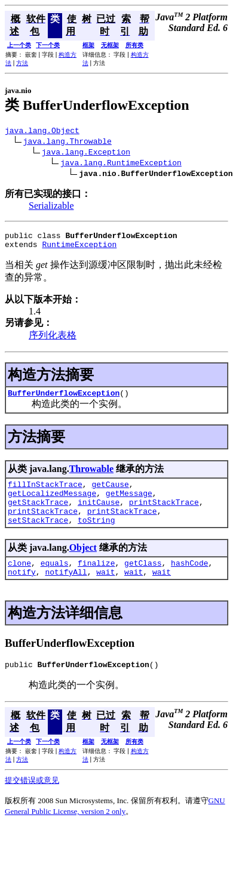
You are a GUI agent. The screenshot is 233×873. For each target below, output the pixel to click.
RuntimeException (79, 249)
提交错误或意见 (32, 801)
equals (55, 580)
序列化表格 (52, 340)
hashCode (189, 580)
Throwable (91, 476)
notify (22, 591)
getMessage (129, 503)
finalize (96, 580)
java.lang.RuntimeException (121, 164)
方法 (22, 63)
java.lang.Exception (86, 153)
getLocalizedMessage (52, 503)
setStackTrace (38, 535)
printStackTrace (164, 514)
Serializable (51, 207)
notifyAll (66, 591)
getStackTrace (38, 514)
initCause (98, 514)
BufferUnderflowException (63, 399)
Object (83, 564)
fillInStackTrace (45, 493)
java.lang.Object (42, 132)
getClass (142, 580)
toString (96, 535)
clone (19, 580)
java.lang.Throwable (67, 142)
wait (105, 591)
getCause (109, 493)
